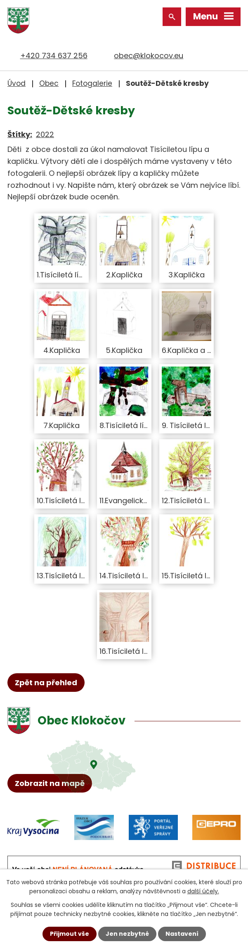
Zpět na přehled (46, 682)
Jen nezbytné (127, 934)
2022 (45, 134)
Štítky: (19, 134)
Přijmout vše (69, 934)
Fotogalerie (92, 83)
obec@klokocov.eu (148, 55)
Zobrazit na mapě (50, 783)
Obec (49, 83)
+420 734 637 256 (53, 55)
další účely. (203, 891)
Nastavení (181, 934)
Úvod (16, 83)
